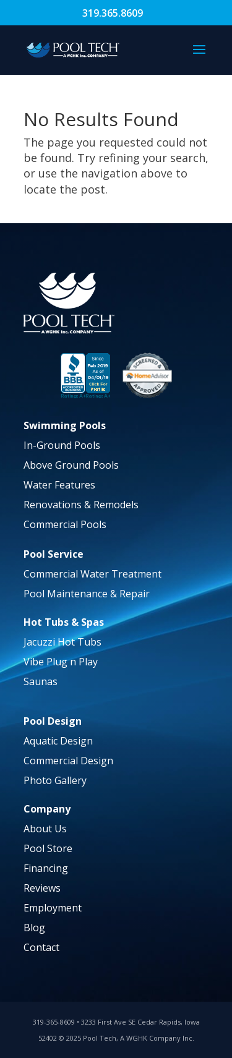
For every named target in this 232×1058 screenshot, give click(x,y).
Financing (46, 868)
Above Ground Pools (71, 465)
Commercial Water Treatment (92, 574)
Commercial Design (68, 760)
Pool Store (48, 848)
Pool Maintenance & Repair (87, 593)
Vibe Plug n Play (61, 661)
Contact (41, 947)
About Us (45, 828)
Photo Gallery (55, 780)
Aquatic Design (58, 741)
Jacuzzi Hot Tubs (62, 642)
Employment (53, 908)
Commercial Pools (65, 524)
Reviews (42, 888)
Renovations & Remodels (81, 504)
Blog (34, 927)
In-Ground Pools (62, 445)
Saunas (41, 681)
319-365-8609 (54, 1021)
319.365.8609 (112, 13)
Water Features (59, 485)
